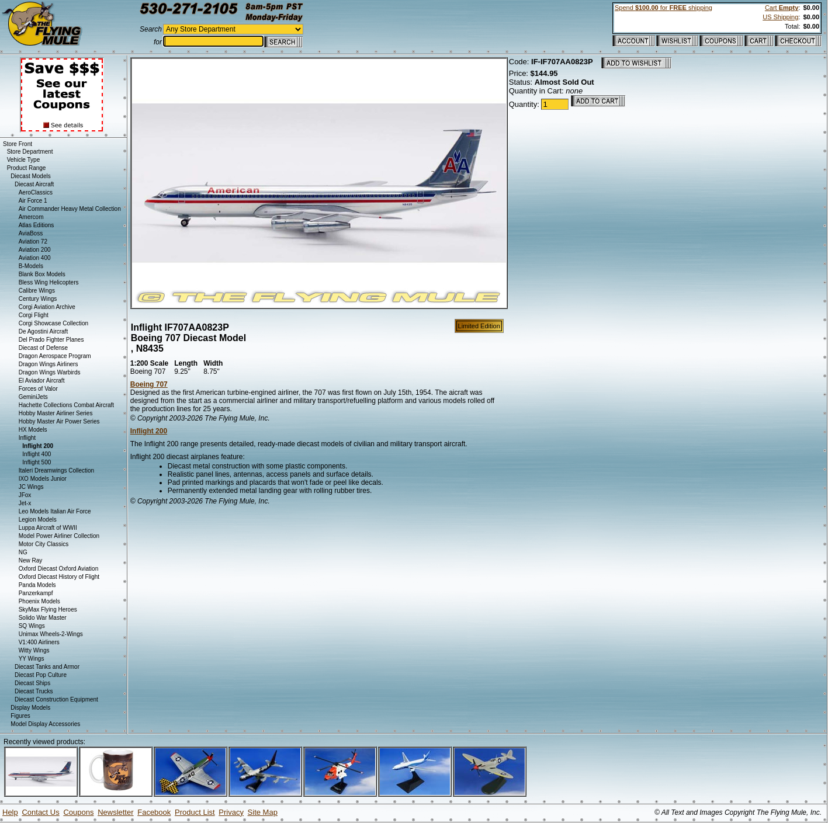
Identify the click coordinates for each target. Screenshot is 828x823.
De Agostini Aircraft (43, 331)
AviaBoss (31, 233)
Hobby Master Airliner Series (56, 413)
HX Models (33, 429)
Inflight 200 (148, 431)
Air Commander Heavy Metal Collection (70, 209)
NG (23, 552)
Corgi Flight (33, 315)
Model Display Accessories (45, 724)
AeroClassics (36, 192)
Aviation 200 (35, 249)
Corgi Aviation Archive (47, 307)
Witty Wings (34, 650)
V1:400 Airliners (39, 642)
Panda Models (37, 585)
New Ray (31, 560)
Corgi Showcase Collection (54, 323)
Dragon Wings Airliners (48, 364)
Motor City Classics (44, 544)
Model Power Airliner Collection (59, 536)
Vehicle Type (23, 160)
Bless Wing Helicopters (49, 282)
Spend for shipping (663, 7)
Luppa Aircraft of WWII (48, 528)
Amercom (31, 217)
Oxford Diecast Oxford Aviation (59, 568)
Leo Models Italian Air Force (55, 511)
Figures (20, 716)
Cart (781, 7)
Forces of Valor (38, 389)
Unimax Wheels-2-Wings (51, 634)
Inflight (27, 438)
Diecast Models (30, 176)
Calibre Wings (37, 290)
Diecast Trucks (34, 691)
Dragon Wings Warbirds (50, 372)
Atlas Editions (36, 225)
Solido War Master (43, 617)
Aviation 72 (33, 241)
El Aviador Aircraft (42, 380)
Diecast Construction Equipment (56, 699)
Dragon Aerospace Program (55, 356)
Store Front (17, 144)
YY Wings (31, 658)
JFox (25, 495)
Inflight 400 (36, 454)
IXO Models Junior (43, 478)
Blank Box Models (42, 274)
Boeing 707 (149, 384)
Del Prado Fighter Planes (51, 339)
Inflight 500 (36, 462)
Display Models (30, 707)
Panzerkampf (36, 593)
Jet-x (25, 503)
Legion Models (38, 519)
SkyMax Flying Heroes (48, 609)
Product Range (26, 168)
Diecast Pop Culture (41, 675)
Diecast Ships (32, 683)
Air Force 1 (33, 200)
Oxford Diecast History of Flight (59, 577)
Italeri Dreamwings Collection (57, 470)
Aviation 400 (35, 258)
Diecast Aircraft (34, 184)
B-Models (31, 266)
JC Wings (31, 487)
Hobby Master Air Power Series (59, 421)
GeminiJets (33, 397)
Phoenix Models (39, 601)
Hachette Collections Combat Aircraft (66, 405)
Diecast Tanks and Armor (47, 667)
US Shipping (780, 16)
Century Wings (38, 299)
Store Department (30, 151)
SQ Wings (32, 626)
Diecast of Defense (43, 348)
